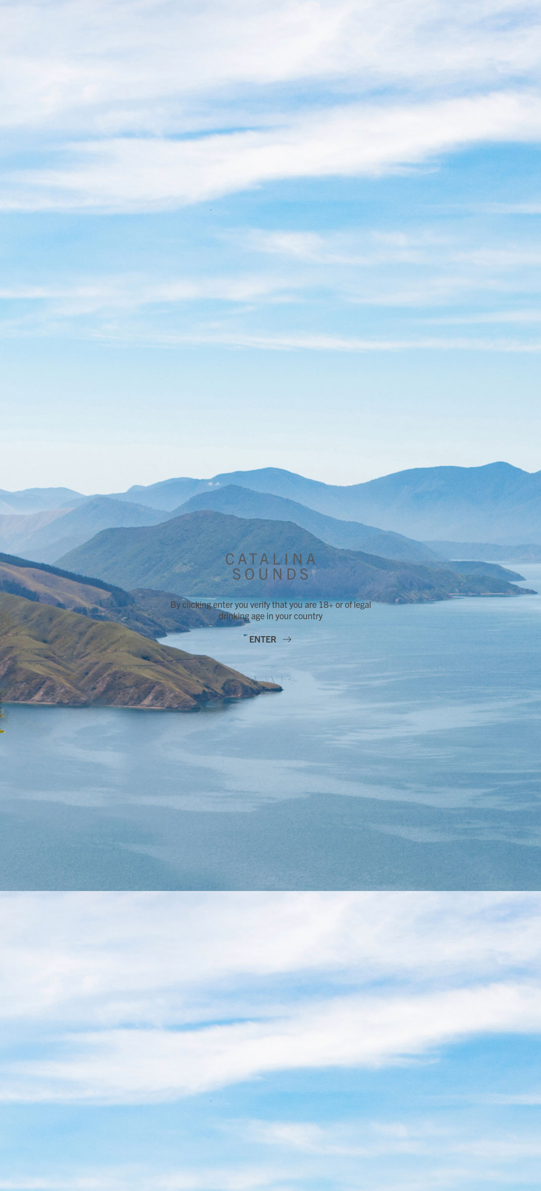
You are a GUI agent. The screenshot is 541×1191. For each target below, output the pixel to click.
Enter (263, 639)
